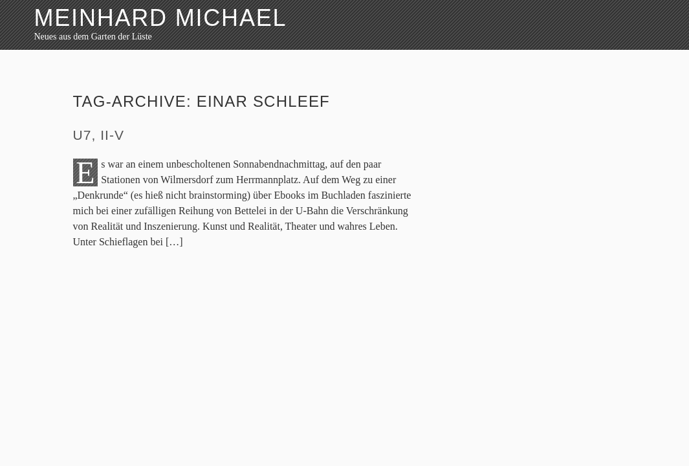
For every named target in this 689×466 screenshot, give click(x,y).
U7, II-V (99, 135)
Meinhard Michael (160, 18)
